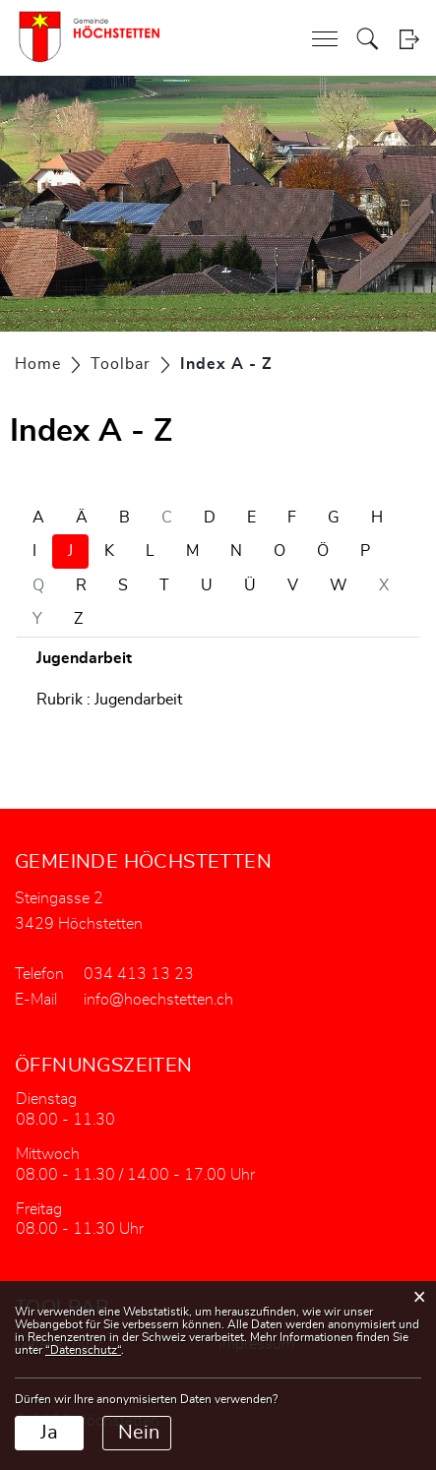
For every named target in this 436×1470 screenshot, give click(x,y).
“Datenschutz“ (83, 1350)
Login (409, 39)
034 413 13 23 (139, 974)
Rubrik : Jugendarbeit (109, 699)
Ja (49, 1432)
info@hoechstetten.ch (158, 1000)
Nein (138, 1432)
